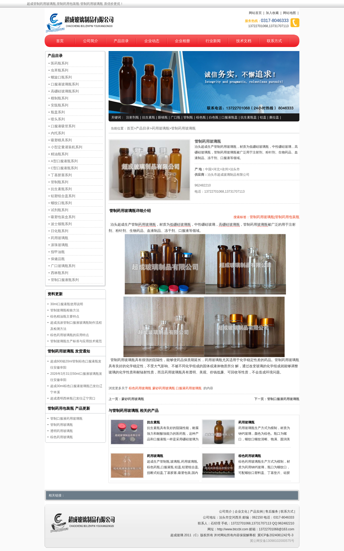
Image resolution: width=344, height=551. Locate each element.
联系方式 (274, 41)
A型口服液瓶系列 (64, 161)
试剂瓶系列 (59, 210)
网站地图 (289, 13)
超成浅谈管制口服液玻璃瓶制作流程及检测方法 (76, 326)
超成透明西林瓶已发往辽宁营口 (72, 398)
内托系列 (58, 133)
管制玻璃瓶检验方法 (64, 310)
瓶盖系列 (58, 112)
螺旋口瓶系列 (61, 77)
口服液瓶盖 (229, 117)
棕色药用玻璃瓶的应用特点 (69, 335)
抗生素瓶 (148, 117)
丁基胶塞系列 (61, 175)
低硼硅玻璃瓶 (180, 224)
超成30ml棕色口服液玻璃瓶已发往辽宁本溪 (76, 389)
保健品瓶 (58, 259)
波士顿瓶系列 (61, 224)
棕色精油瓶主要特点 (64, 316)
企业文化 (241, 511)
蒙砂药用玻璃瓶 (163, 388)
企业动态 (151, 41)
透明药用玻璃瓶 (61, 431)
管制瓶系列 (59, 182)
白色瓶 (213, 117)
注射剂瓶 (132, 117)
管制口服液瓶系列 (65, 280)
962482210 (203, 185)
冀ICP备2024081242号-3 (275, 535)
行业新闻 (213, 41)
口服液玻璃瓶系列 (65, 84)
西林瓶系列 (59, 273)
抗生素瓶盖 (249, 117)
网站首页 (255, 13)
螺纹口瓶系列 (61, 203)
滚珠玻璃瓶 (59, 245)
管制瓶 (188, 117)
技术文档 (243, 41)
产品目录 (121, 41)
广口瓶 (175, 117)
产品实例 (256, 511)
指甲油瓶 (58, 252)
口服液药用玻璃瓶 (189, 388)
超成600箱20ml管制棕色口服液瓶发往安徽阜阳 (75, 364)
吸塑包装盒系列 (63, 217)
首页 (60, 41)
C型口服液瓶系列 (64, 168)
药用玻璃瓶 (160, 128)
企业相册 (182, 41)
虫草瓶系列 (59, 70)
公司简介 (90, 41)
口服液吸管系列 (63, 126)
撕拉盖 (274, 117)
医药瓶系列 (59, 63)
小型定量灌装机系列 (66, 147)
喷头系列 (58, 119)
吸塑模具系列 (61, 140)
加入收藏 (272, 13)
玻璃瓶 (262, 224)
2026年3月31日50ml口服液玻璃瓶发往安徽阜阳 (76, 377)
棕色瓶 (201, 117)
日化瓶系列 (59, 231)
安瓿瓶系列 (59, 105)
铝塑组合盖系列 (63, 196)
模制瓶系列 (59, 98)
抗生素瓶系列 (61, 189)
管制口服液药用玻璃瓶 (283, 399)
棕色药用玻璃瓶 (140, 388)
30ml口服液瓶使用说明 (66, 304)
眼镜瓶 (163, 117)
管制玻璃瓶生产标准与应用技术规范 (76, 341)
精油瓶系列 (59, 154)
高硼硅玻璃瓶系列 (65, 91)
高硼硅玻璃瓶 (229, 224)
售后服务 (271, 511)
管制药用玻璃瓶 (183, 128)
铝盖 (263, 117)
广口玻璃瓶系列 (63, 266)
